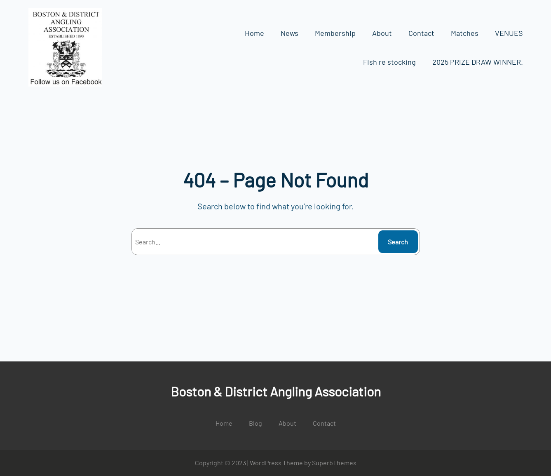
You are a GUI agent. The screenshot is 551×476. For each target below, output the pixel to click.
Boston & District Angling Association (276, 391)
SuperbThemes (334, 463)
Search (398, 242)
